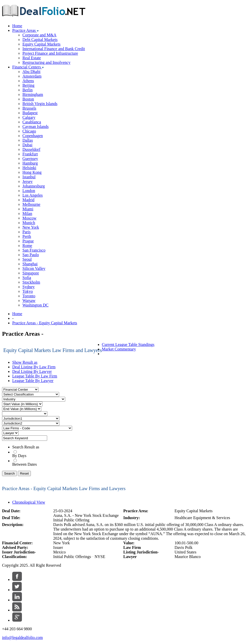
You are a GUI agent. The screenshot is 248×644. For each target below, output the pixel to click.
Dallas (27, 140)
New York (30, 227)
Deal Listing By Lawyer (32, 371)
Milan (27, 213)
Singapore (30, 273)
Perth (26, 236)
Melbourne (31, 204)
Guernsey (30, 158)
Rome (27, 245)
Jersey (27, 181)
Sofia (26, 277)
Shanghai (30, 264)
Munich (28, 223)
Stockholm (31, 282)
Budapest (30, 113)
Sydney (28, 287)
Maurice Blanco (188, 556)
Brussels (29, 108)
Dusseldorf (31, 149)
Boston (28, 99)
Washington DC (35, 305)
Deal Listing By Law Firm (34, 367)
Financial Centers (28, 67)
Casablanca (31, 122)
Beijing (28, 85)
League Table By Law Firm (34, 376)
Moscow (29, 218)
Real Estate (31, 58)
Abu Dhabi (31, 71)
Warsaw (28, 300)
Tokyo (27, 291)
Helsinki (29, 168)
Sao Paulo (30, 255)
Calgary (28, 117)
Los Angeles (32, 195)
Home (17, 26)
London (28, 190)
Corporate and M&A (39, 35)
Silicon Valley (33, 268)
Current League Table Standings (128, 344)
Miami (27, 209)
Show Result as (24, 362)
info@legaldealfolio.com (22, 637)
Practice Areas (25, 30)
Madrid (28, 200)
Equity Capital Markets (41, 44)
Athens (28, 81)
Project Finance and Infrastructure (50, 53)
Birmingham (32, 94)
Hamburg (30, 163)
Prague (28, 241)
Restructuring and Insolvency (46, 62)
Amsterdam (32, 76)
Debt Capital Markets (40, 39)
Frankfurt (30, 154)
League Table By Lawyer (33, 380)
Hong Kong (32, 172)
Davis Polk (184, 547)
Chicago (29, 131)
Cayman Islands (35, 126)
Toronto (28, 296)
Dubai (27, 145)
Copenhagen (32, 136)
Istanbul (29, 177)
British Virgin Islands (39, 103)
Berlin (27, 90)
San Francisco (33, 250)
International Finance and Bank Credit (53, 49)
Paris (26, 232)
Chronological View (28, 502)
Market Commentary (119, 349)
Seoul (27, 259)
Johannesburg (33, 186)
